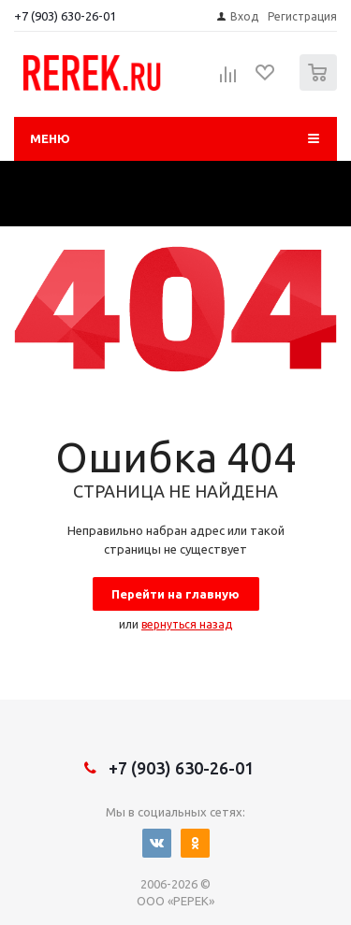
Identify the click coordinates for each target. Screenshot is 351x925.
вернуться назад (186, 624)
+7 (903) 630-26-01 (65, 15)
